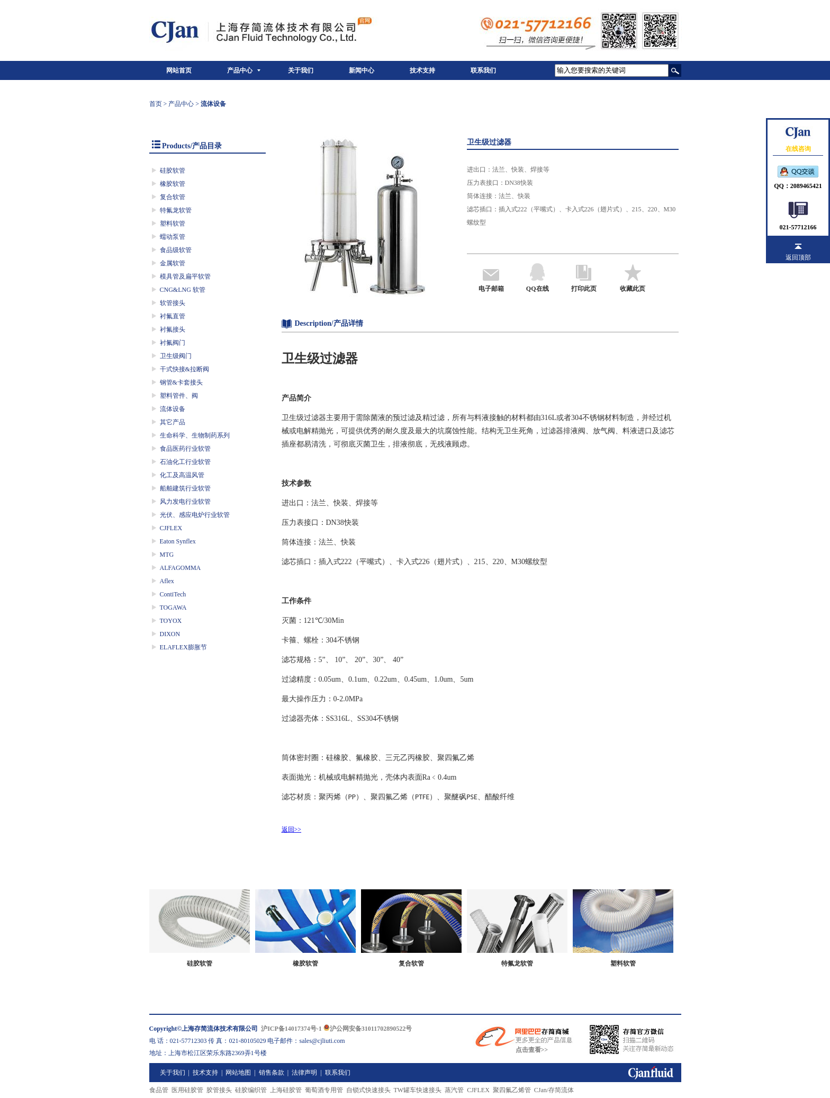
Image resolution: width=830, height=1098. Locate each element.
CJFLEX (171, 528)
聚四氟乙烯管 (512, 1090)
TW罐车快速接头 (418, 1090)
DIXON (170, 634)
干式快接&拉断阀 (184, 369)
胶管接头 (219, 1090)
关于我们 (300, 70)
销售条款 (271, 1072)
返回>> (292, 829)
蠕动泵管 (172, 236)
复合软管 (172, 197)
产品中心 (239, 70)
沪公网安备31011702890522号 (367, 1028)
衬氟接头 (172, 329)
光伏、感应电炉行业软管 (195, 515)
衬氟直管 (172, 316)
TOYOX (171, 620)
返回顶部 (798, 257)
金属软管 (172, 263)
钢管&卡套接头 (181, 382)
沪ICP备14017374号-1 (291, 1028)
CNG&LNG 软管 (182, 289)
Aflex (167, 581)
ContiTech (173, 594)
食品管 (158, 1090)
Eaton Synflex (178, 541)
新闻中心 (361, 70)
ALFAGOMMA (180, 568)
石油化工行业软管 (185, 462)
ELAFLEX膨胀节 (183, 647)
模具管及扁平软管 (185, 276)
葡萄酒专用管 (324, 1090)
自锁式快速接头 (368, 1090)
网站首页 (179, 70)
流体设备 (172, 409)
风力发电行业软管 (185, 501)
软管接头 (172, 303)
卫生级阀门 (176, 356)
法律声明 (304, 1072)
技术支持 (422, 70)
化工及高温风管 (182, 475)
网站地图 (238, 1072)
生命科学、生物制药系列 (195, 435)
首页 (155, 104)
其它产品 (172, 422)
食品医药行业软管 (185, 448)
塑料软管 (172, 223)
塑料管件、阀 (179, 395)
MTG (167, 554)
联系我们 (483, 70)
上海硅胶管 (286, 1090)
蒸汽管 (454, 1090)
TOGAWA (173, 607)
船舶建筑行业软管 (185, 488)
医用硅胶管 (187, 1090)
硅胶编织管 (251, 1090)
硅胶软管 (172, 170)
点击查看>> (532, 1050)
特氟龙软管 (176, 210)
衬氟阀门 (172, 342)
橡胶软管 (172, 184)
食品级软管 (176, 250)
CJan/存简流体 (554, 1090)
